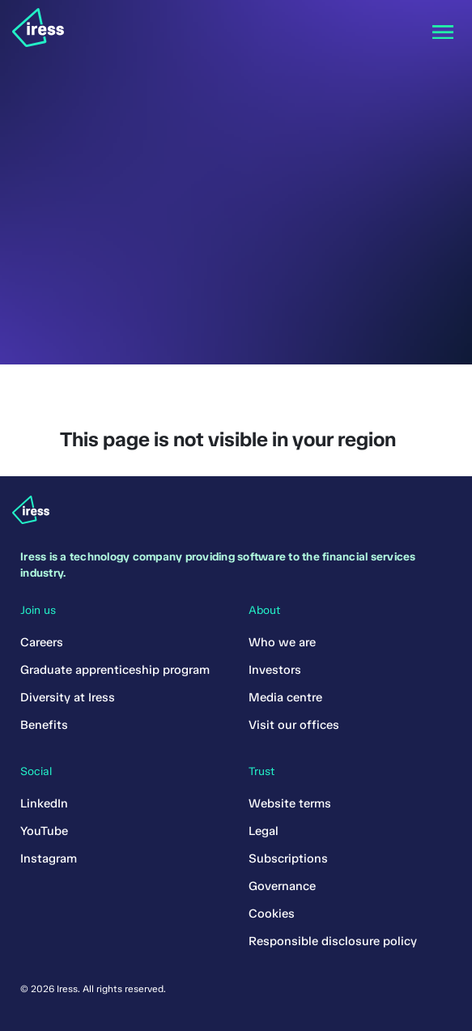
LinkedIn (44, 803)
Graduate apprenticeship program (115, 669)
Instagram (48, 858)
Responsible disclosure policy (333, 941)
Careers (41, 642)
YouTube (44, 831)
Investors (275, 669)
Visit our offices (294, 725)
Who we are (282, 642)
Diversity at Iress (67, 697)
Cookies (272, 913)
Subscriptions (288, 858)
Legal (264, 831)
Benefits (44, 725)
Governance (282, 886)
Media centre (285, 697)
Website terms (290, 803)
